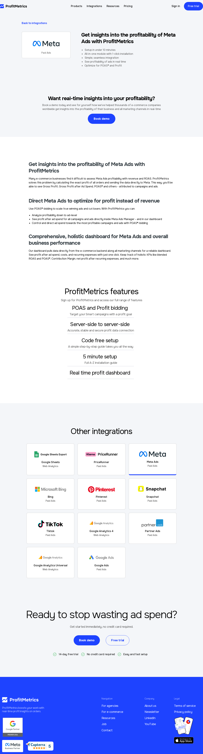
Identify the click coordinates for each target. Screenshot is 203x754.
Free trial (193, 6)
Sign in (176, 6)
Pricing (128, 6)
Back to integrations (34, 23)
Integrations (94, 6)
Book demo (101, 119)
